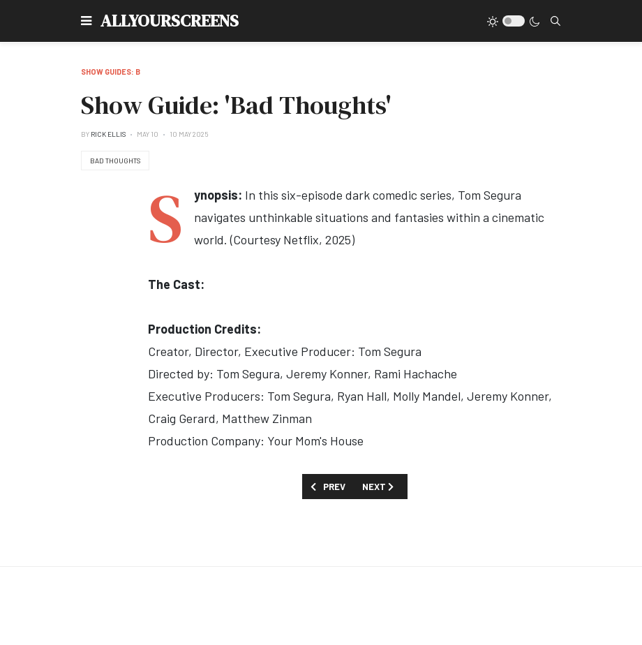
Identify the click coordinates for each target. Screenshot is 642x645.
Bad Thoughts (115, 160)
